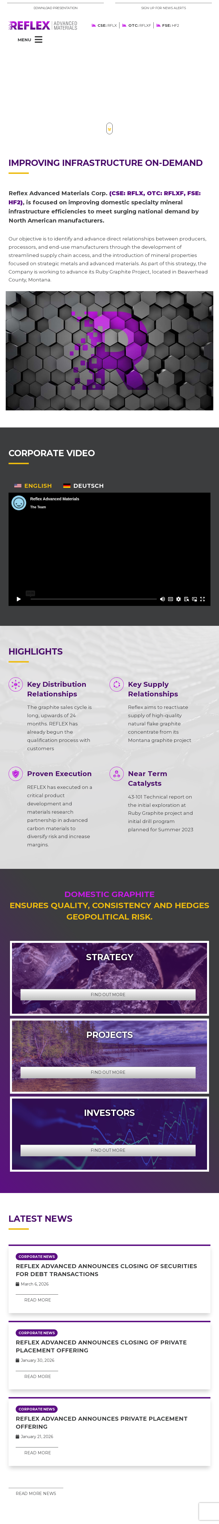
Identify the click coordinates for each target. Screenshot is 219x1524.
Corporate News (37, 1256)
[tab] (33, 486)
